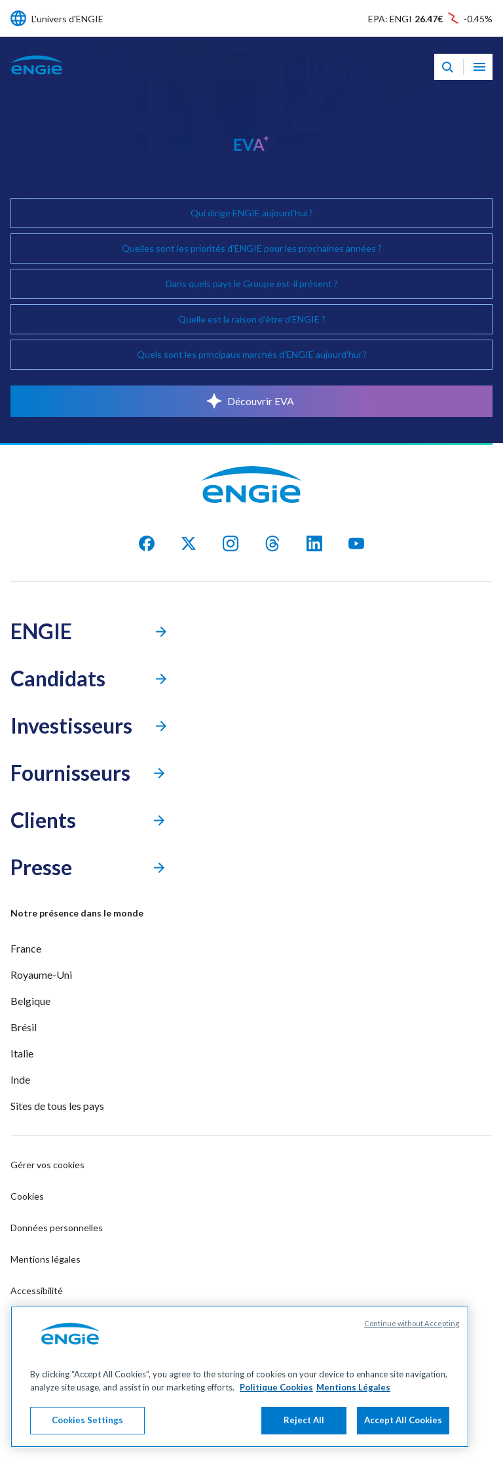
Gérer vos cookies (47, 1164)
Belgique (30, 1001)
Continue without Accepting (411, 1324)
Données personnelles (56, 1227)
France (25, 948)
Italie (21, 1053)
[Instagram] (230, 543)
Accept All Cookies (403, 1421)
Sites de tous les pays (57, 1105)
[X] (188, 543)
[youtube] (356, 543)
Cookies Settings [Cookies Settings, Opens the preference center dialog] (87, 1421)
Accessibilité (36, 1290)
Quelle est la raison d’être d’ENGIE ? (252, 319)
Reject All (304, 1421)
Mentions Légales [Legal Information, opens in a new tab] (353, 1388)
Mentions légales (45, 1259)
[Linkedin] (314, 543)
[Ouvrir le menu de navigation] (479, 67)
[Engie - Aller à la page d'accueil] (36, 79)
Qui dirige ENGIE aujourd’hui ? (252, 212)
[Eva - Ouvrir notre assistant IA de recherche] (447, 67)
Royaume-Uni (41, 974)
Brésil (23, 1027)
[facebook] (146, 543)
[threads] (272, 543)
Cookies (27, 1196)
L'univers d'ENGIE (67, 18)
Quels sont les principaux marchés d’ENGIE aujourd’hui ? (252, 354)
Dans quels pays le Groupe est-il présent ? (252, 283)
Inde (20, 1079)
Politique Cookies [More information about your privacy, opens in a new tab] (276, 1388)
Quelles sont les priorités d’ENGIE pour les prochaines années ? (252, 248)
